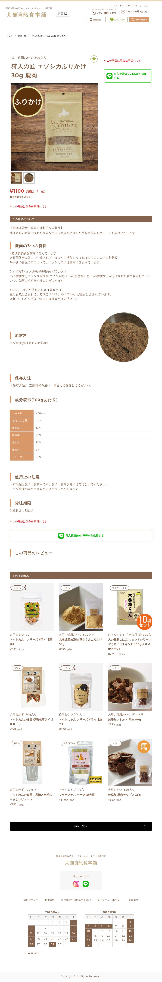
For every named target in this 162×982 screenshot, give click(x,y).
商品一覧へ (81, 827)
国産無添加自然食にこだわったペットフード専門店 (29, 12)
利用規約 (50, 901)
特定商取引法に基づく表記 (76, 901)
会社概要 (134, 901)
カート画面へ (139, 19)
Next (93, 127)
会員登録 (95, 19)
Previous (15, 127)
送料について (31, 901)
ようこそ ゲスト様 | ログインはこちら (130, 5)
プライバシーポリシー (109, 901)
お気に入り (117, 19)
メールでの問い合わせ (134, 11)
